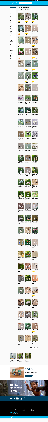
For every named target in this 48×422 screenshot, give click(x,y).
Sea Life (11, 42)
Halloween (11, 17)
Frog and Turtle (12, 45)
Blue (11, 24)
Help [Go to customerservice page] (32, 0)
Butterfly (11, 41)
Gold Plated (11, 34)
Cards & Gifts (19, 5)
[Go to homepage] (13, 3)
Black (11, 28)
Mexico (11, 52)
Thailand (11, 50)
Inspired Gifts (15, 5)
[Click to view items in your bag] (37, 3)
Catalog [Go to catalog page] (28, 0)
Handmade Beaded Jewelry (33, 409)
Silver (11, 32)
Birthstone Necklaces (32, 408)
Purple (11, 26)
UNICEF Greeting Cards (32, 410)
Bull (11, 43)
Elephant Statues (32, 407)
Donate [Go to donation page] (37, 0)
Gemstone (11, 12)
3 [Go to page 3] (34, 347)
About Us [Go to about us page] (26, 0)
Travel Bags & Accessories (24, 407)
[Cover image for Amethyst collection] (20, 356)
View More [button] (12, 29)
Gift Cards (16, 409)
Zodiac (11, 15)
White (11, 23)
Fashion (29, 5)
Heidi (25, 360)
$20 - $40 (11, 56)
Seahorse (11, 46)
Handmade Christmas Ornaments (25, 409)
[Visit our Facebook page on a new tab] (14, 412)
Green (11, 25)
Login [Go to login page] (30, 0)
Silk (11, 35)
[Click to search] (31, 2)
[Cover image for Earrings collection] (28, 356)
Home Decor (32, 5)
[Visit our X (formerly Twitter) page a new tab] (15, 412)
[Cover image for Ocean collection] (13, 356)
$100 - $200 (11, 58)
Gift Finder (23, 5)
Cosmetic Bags (23, 410)
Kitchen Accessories (23, 408)
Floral (11, 13)
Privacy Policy (16, 407)
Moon (11, 16)
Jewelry (27, 5)
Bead (11, 37)
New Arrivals (36, 5)
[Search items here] (25, 3)
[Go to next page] (36, 347)
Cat (10, 44)
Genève (18, 360)
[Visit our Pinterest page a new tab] (16, 412)
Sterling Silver (12, 33)
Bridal (11, 14)
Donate (10, 408)
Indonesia (11, 51)
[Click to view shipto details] (34, 0)
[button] (23, 13)
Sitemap (10, 409)
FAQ (15, 408)
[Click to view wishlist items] (34, 3)
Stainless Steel (12, 36)
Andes (11, 53)
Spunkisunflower (12, 360)
